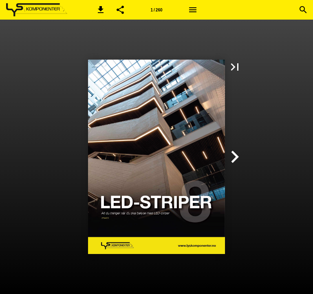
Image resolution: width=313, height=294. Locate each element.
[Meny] (193, 10)
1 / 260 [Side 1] (156, 10)
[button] (100, 10)
